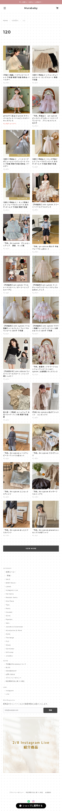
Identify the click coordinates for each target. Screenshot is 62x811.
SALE (8, 579)
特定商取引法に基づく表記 (15, 681)
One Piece (10, 601)
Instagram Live (12, 590)
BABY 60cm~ (11, 583)
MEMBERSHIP (11, 671)
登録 (50, 710)
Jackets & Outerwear (14, 627)
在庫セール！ (11, 572)
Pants (8, 608)
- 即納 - (9, 576)
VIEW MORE (31, 548)
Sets (7, 623)
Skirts (8, 616)
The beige (10, 638)
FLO (7, 641)
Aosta (8, 634)
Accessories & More (14, 630)
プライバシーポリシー (13, 678)
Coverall (9, 612)
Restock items (12, 597)
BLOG (8, 667)
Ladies (8, 586)
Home (5, 20)
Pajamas (9, 619)
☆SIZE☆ (15, 20)
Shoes (8, 645)
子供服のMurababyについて (16, 664)
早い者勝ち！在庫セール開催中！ (31, 2)
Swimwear (10, 649)
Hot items (10, 594)
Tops (8, 605)
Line (7, 694)
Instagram (10, 691)
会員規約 (48, 792)
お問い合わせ (10, 674)
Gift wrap (9, 652)
